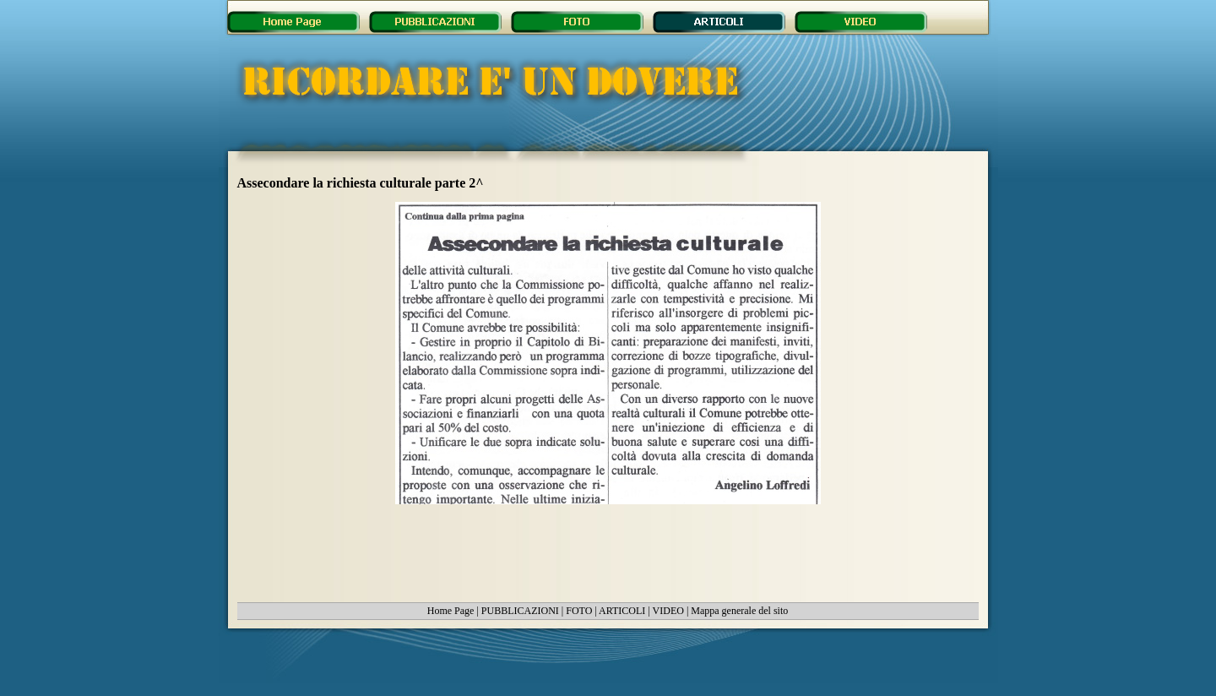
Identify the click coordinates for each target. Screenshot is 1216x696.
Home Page (451, 611)
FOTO (579, 611)
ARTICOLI (622, 611)
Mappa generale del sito (739, 611)
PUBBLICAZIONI (520, 611)
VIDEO (668, 611)
